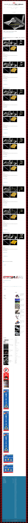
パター (15, 354)
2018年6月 (15, 487)
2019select (16, 341)
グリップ (8, 286)
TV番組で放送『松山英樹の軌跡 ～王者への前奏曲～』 (22, 300)
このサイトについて (22, 7)
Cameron (14, 286)
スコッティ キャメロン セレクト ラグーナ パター (22, 327)
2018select (16, 340)
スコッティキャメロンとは (9, 7)
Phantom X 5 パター (5, 58)
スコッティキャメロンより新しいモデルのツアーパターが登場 (22, 305)
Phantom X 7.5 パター (5, 178)
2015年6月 (15, 512)
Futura (15, 343)
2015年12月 (15, 507)
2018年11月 (15, 483)
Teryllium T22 (16, 345)
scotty (6, 286)
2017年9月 (15, 493)
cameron (5, 286)
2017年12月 (15, 491)
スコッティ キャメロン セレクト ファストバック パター (22, 332)
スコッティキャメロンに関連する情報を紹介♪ (14, 4)
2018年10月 (15, 484)
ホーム (4, 7)
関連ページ (16, 8)
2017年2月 (15, 498)
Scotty (16, 286)
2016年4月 (15, 504)
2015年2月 (15, 515)
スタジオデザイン (16, 350)
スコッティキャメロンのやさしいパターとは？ (22, 316)
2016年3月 (15, 505)
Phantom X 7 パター (5, 156)
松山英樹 (16, 362)
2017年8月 (15, 494)
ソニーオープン (16, 351)
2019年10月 (15, 479)
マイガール (16, 358)
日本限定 (16, 360)
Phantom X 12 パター (5, 252)
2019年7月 (15, 480)
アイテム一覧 (12, 8)
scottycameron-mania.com (11, 32)
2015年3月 (15, 514)
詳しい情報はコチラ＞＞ (5, 84)
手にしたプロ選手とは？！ (16, 7)
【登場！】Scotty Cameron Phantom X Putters (10, 31)
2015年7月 (15, 511)
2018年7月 (15, 486)
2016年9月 (15, 501)
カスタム (16, 347)
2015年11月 (15, 508)
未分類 (15, 361)
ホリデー (16, 357)
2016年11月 (15, 500)
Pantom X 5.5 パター (5, 80)
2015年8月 (15, 510)
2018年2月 (15, 490)
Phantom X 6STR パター (5, 129)
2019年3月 (15, 481)
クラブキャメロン (16, 348)
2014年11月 (15, 517)
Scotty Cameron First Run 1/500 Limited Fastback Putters (22, 294)
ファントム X (11, 286)
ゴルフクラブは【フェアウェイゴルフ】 (7, 280)
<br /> (13, 283)
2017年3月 (15, 497)
